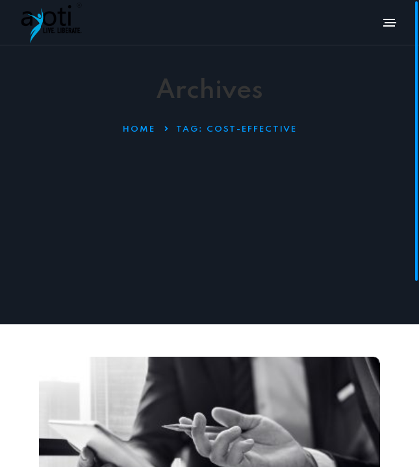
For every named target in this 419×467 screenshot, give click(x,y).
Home (139, 129)
